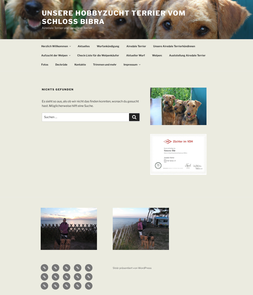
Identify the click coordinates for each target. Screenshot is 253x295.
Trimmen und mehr (104, 64)
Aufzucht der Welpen (56, 55)
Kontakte (80, 64)
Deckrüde (61, 64)
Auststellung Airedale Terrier (187, 55)
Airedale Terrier (136, 46)
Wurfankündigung (108, 46)
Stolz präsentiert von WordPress (132, 268)
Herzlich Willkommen (56, 46)
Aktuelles (84, 46)
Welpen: (157, 55)
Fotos (44, 64)
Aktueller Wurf (135, 55)
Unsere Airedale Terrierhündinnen (174, 46)
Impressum (132, 64)
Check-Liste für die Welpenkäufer (98, 55)
